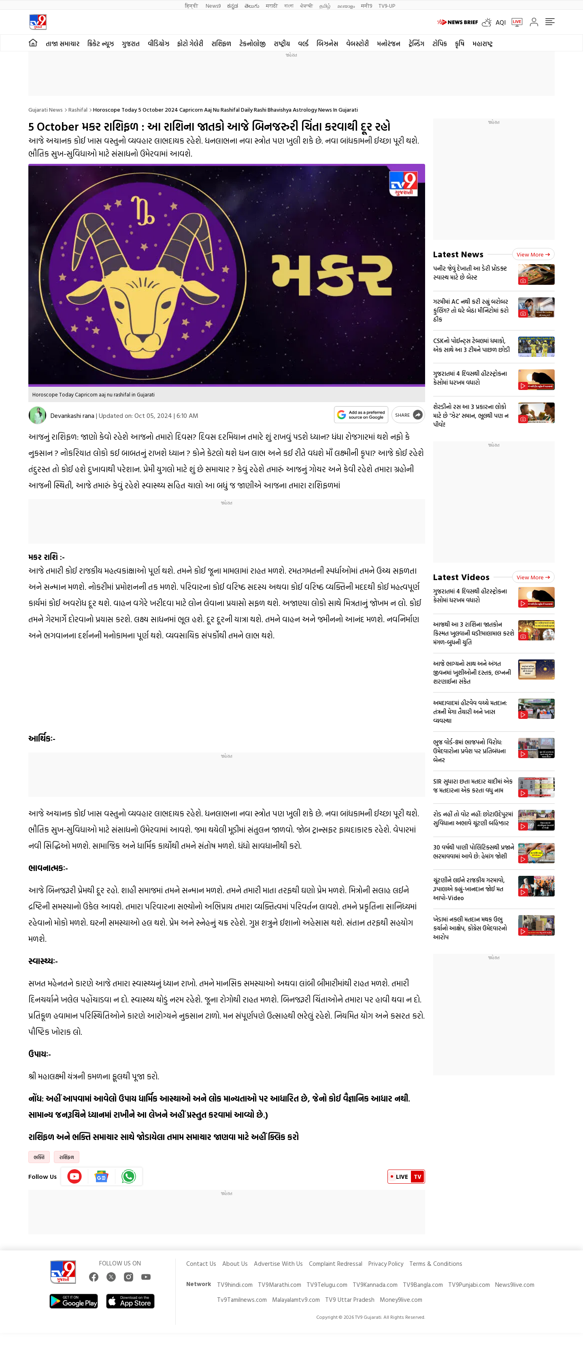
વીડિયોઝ (158, 44)
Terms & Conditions (435, 1263)
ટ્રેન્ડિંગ (416, 44)
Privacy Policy (385, 1263)
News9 (213, 5)
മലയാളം (346, 5)
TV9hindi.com (235, 1284)
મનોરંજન (388, 44)
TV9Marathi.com (279, 1284)
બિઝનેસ (327, 44)
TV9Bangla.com (423, 1284)
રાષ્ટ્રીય (282, 44)
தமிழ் (325, 5)
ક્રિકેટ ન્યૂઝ (100, 44)
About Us (235, 1263)
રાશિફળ (221, 44)
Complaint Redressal (335, 1263)
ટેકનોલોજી (252, 44)
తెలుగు (252, 5)
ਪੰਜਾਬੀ (306, 5)
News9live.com (514, 1284)
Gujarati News (45, 109)
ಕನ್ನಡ (232, 5)
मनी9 (366, 5)
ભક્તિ (39, 1157)
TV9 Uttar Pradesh (349, 1299)
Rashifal (77, 109)
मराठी (272, 5)
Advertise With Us (278, 1263)
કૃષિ (459, 44)
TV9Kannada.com (375, 1284)
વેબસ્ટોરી (357, 44)
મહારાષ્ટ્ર (482, 44)
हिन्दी (192, 5)
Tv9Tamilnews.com (242, 1299)
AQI (501, 22)
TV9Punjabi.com (469, 1284)
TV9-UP (387, 5)
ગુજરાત (131, 44)
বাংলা (289, 5)
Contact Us (201, 1263)
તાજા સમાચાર (62, 44)
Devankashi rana (72, 415)
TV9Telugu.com (326, 1284)
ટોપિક (439, 44)
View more (533, 254)
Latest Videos (461, 576)
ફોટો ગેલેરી (190, 44)
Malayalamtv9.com (296, 1299)
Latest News (458, 254)
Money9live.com (401, 1299)
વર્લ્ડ (303, 44)
